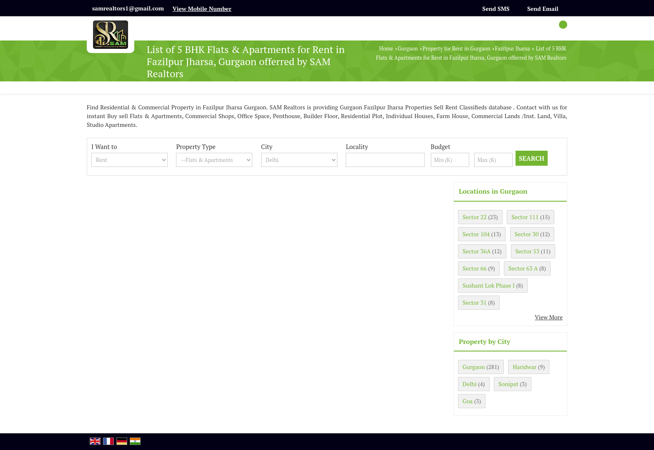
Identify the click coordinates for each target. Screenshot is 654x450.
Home (386, 48)
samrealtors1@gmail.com (128, 8)
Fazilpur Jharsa (512, 48)
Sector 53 (528, 251)
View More (549, 317)
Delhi (470, 384)
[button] (201, 9)
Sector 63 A (523, 268)
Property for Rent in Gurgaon (456, 48)
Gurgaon (408, 48)
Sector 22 (475, 217)
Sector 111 (524, 217)
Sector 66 (475, 268)
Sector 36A (476, 251)
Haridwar (524, 367)
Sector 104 (476, 234)
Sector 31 (475, 302)
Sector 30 (527, 234)
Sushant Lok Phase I (489, 285)
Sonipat (508, 384)
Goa (468, 401)
